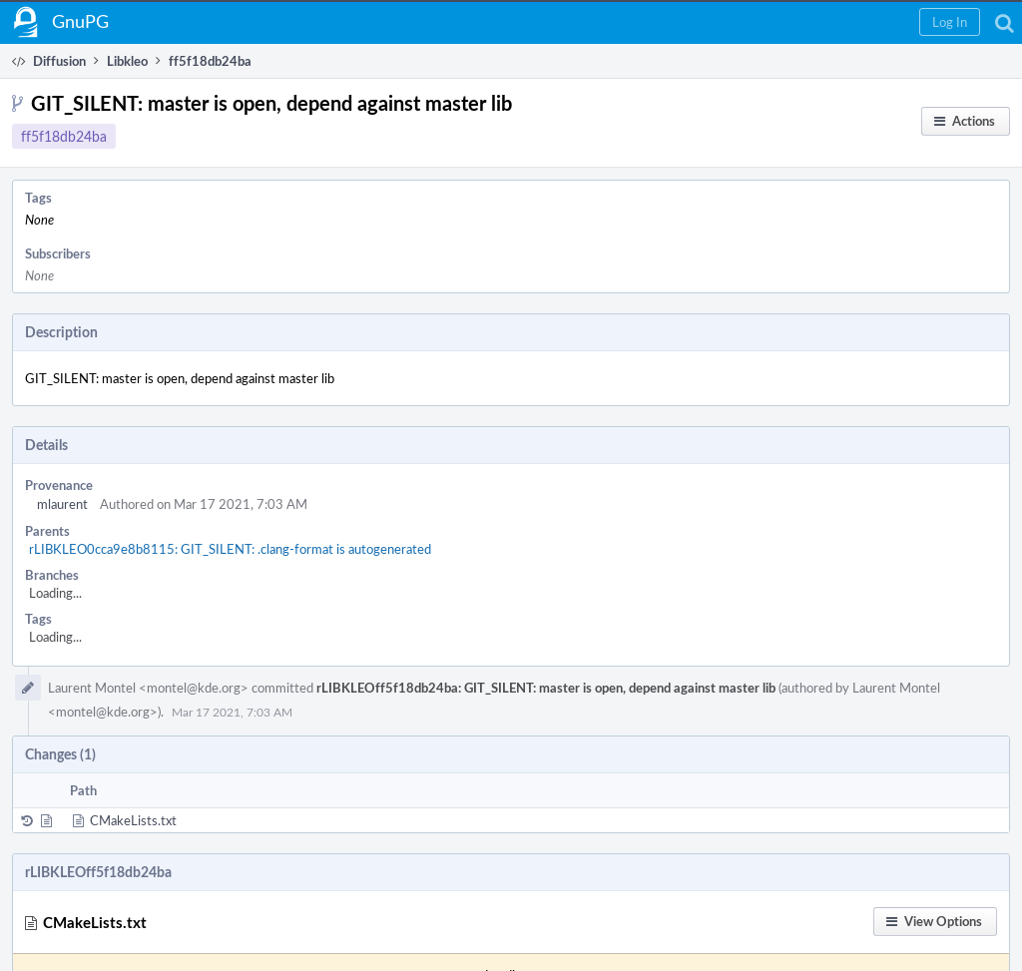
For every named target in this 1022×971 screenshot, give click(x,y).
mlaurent (62, 504)
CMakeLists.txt (133, 820)
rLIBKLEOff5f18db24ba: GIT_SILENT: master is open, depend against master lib (545, 688)
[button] (949, 22)
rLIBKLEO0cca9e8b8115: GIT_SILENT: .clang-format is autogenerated (230, 549)
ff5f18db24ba (64, 136)
